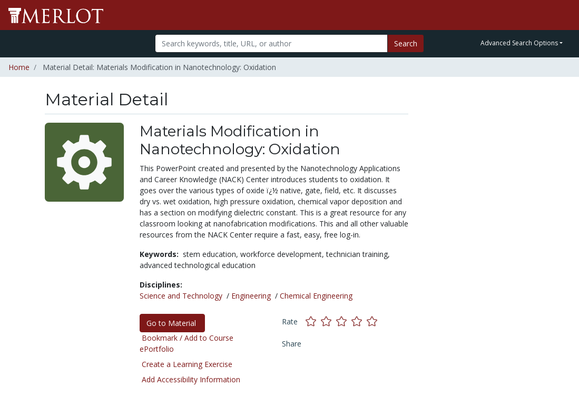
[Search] (271, 43)
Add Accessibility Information (191, 379)
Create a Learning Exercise (187, 364)
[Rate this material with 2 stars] (328, 321)
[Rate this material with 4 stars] (359, 321)
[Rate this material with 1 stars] (313, 321)
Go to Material (172, 323)
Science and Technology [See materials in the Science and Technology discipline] (181, 296)
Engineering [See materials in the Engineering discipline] (251, 296)
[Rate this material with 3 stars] (343, 321)
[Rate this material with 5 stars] (373, 321)
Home (19, 67)
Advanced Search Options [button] (519, 42)
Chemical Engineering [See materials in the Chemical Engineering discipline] (316, 296)
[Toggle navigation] (564, 15)
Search (405, 43)
